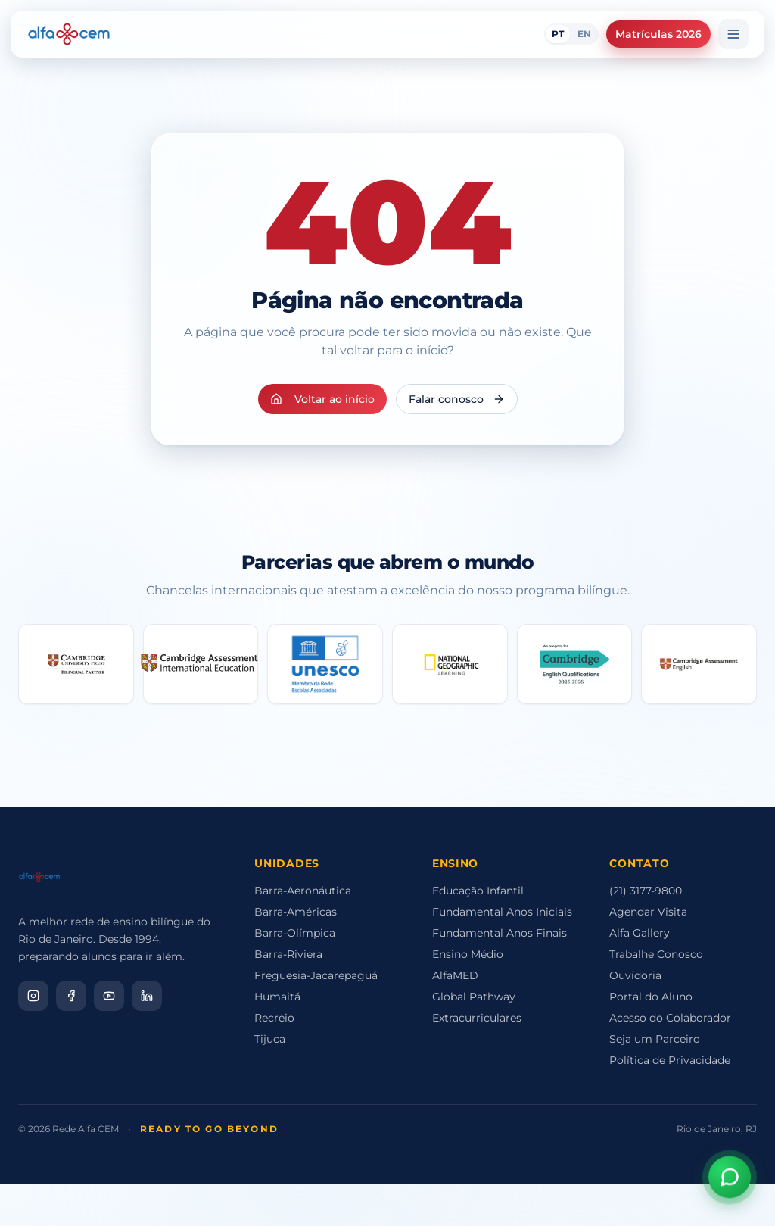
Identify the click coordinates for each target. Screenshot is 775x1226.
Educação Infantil (478, 890)
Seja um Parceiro (654, 1039)
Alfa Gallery (639, 933)
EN (584, 33)
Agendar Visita (648, 912)
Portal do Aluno (651, 996)
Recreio (274, 1018)
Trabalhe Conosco (656, 954)
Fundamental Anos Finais (499, 933)
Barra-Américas (295, 912)
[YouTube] (109, 996)
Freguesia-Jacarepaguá (316, 975)
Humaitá (277, 996)
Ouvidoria (635, 975)
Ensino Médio (467, 954)
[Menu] (733, 34)
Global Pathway (473, 996)
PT (558, 33)
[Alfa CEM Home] (68, 34)
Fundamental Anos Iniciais (502, 912)
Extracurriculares (476, 1018)
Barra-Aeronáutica (302, 890)
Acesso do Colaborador (670, 1018)
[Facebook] (71, 996)
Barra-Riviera (288, 954)
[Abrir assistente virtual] (729, 1175)
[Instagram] (33, 996)
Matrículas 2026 (658, 34)
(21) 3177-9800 (645, 890)
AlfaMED (455, 975)
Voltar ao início (322, 399)
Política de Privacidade (669, 1060)
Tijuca (269, 1039)
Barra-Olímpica (294, 933)
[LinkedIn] (147, 996)
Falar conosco (457, 399)
